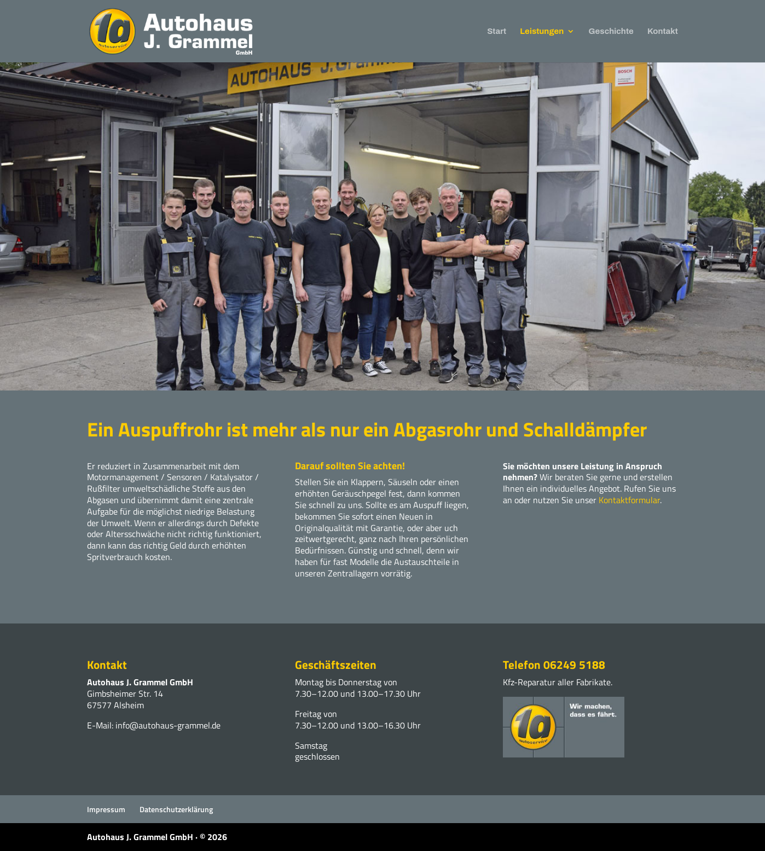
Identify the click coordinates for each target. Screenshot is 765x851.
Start (496, 31)
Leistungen (542, 31)
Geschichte (611, 31)
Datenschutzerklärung (176, 809)
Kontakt (662, 31)
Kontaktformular (629, 499)
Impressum (106, 809)
